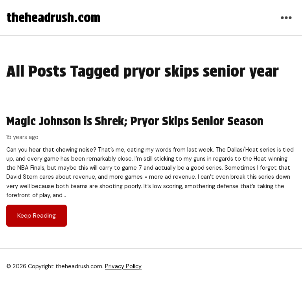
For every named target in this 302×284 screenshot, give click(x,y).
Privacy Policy (123, 266)
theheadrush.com (53, 17)
